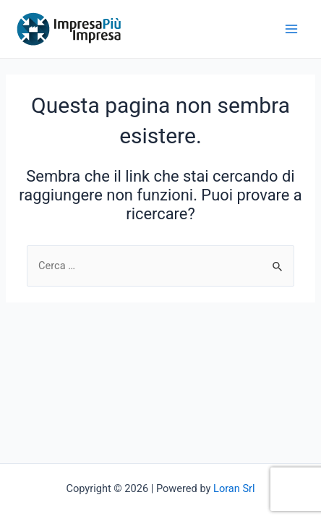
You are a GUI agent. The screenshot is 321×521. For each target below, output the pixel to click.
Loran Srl (234, 488)
